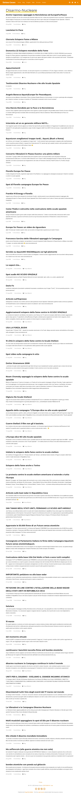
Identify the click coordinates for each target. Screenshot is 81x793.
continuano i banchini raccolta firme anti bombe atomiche (34, 650)
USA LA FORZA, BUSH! (16, 328)
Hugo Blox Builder (29, 792)
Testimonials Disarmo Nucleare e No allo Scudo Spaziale (33, 83)
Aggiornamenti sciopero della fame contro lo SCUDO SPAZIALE (36, 312)
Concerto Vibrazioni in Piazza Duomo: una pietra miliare (33, 154)
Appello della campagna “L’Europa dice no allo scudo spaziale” (36, 410)
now (52, 785)
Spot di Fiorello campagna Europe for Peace (27, 184)
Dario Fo (10, 286)
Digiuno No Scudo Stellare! (19, 397)
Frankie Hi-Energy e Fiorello (19, 193)
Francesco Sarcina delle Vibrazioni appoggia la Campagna (34, 238)
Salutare (10, 606)
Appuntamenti (13, 68)
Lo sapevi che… (13, 265)
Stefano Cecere (9, 2)
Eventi (25, 44)
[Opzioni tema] (77, 2)
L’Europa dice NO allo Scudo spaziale (24, 437)
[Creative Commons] (40, 789)
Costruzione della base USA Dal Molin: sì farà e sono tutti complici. (38, 557)
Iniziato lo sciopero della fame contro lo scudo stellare (32, 452)
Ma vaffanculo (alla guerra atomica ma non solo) (29, 749)
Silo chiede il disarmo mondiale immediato (26, 736)
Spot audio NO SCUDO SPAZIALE (21, 274)
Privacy (40, 782)
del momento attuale (16, 637)
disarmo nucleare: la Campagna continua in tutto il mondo (34, 663)
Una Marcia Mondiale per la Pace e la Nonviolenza (30, 108)
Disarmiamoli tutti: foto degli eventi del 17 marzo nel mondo (35, 692)
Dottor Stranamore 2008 (18, 363)
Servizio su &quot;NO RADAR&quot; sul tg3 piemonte (31, 252)
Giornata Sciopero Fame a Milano (22, 39)
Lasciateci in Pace (14, 30)
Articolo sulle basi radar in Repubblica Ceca (27, 493)
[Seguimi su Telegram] (72, 2)
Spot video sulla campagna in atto (22, 354)
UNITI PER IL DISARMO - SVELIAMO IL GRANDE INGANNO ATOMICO (38, 677)
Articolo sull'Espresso (16, 299)
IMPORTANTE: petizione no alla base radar (26, 574)
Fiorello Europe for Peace (18, 171)
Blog (25, 24)
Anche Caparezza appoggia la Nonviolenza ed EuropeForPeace (36, 15)
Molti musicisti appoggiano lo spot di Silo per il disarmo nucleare (37, 720)
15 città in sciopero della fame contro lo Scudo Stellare (32, 341)
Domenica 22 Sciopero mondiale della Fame (27, 51)
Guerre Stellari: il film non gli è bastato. (25, 423)
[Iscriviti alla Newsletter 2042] (75, 2)
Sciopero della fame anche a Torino (23, 465)
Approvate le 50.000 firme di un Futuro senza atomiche (32, 525)
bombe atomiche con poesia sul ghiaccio (26, 764)
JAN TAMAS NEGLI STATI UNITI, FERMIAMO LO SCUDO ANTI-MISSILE (38, 508)
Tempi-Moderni (28, 268)
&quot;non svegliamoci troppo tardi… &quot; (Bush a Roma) (35, 138)
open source (41, 792)
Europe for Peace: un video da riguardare (26, 227)
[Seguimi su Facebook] (69, 2)
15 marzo (10, 621)
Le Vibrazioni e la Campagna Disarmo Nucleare (28, 707)
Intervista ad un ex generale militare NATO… (27, 123)
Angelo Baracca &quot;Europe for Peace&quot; (28, 95)
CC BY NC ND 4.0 (46, 785)
